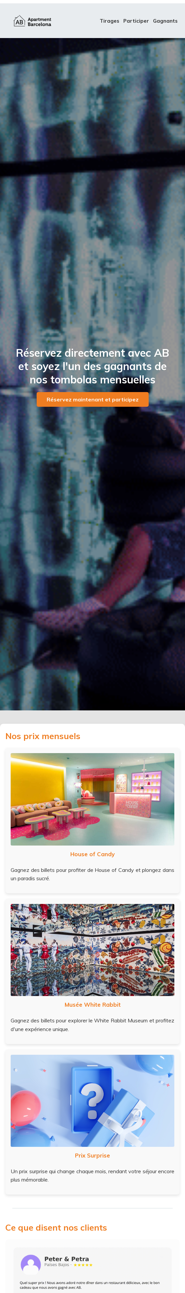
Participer (136, 21)
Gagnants (165, 21)
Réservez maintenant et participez (93, 399)
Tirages (109, 21)
